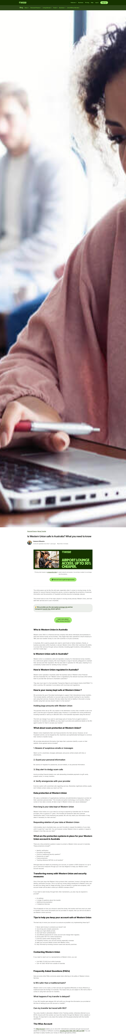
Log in (97, 2)
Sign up (104, 2)
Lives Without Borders (73, 7)
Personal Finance (32, 531)
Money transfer (41, 531)
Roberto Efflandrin (39, 541)
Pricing (87, 2)
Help (92, 2)
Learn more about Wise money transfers (63, 620)
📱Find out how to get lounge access (63, 579)
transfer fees (47, 609)
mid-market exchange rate (59, 607)
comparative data (52, 572)
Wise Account (40, 1029)
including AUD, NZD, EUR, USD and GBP (72, 1031)
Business (80, 2)
